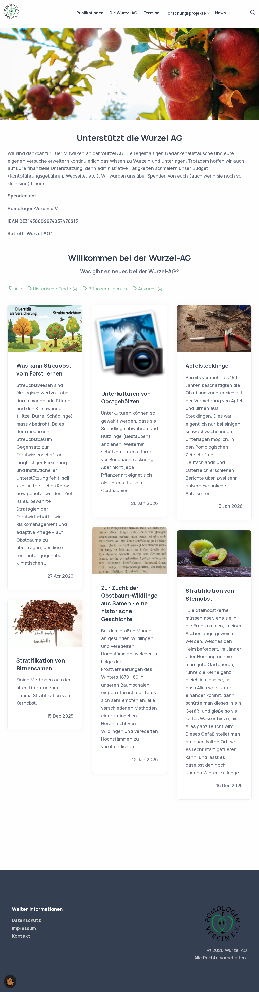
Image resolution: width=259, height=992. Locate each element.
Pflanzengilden (105, 288)
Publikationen (89, 13)
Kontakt (21, 936)
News (220, 13)
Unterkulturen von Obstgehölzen (126, 397)
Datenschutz (26, 920)
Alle (16, 288)
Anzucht (147, 288)
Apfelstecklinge (207, 365)
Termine (151, 13)
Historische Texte (53, 288)
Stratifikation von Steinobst (210, 594)
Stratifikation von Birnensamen (40, 664)
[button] (10, 981)
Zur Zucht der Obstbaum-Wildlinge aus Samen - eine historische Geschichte (129, 603)
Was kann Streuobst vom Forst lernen (43, 369)
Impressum (24, 928)
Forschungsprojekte (185, 13)
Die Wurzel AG (123, 13)
